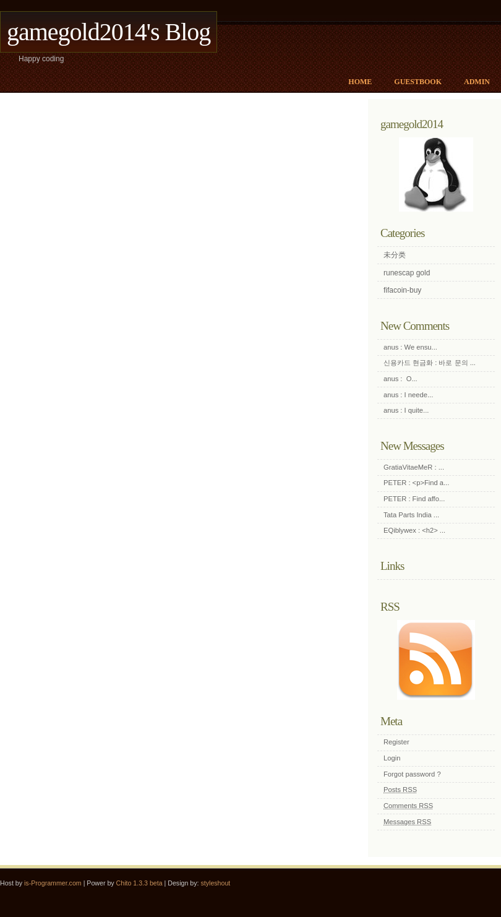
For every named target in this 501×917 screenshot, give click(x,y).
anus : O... (400, 378)
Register (396, 742)
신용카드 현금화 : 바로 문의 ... (429, 362)
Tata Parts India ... (411, 515)
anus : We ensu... (410, 347)
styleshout (215, 883)
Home (360, 81)
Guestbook (418, 81)
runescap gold (406, 273)
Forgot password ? (412, 774)
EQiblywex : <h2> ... (414, 530)
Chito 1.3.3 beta (139, 883)
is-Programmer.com (53, 883)
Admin (477, 81)
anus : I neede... (408, 394)
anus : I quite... (406, 410)
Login (391, 758)
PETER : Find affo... (414, 498)
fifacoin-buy (402, 290)
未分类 (394, 255)
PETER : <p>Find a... (416, 482)
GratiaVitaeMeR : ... (413, 467)
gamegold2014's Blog (108, 32)
